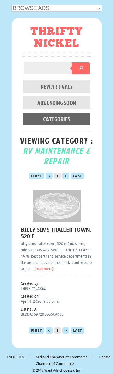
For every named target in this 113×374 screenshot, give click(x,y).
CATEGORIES (56, 119)
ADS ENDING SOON (56, 102)
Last (77, 176)
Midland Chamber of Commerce (61, 357)
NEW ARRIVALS (57, 86)
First (36, 176)
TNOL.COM (15, 357)
